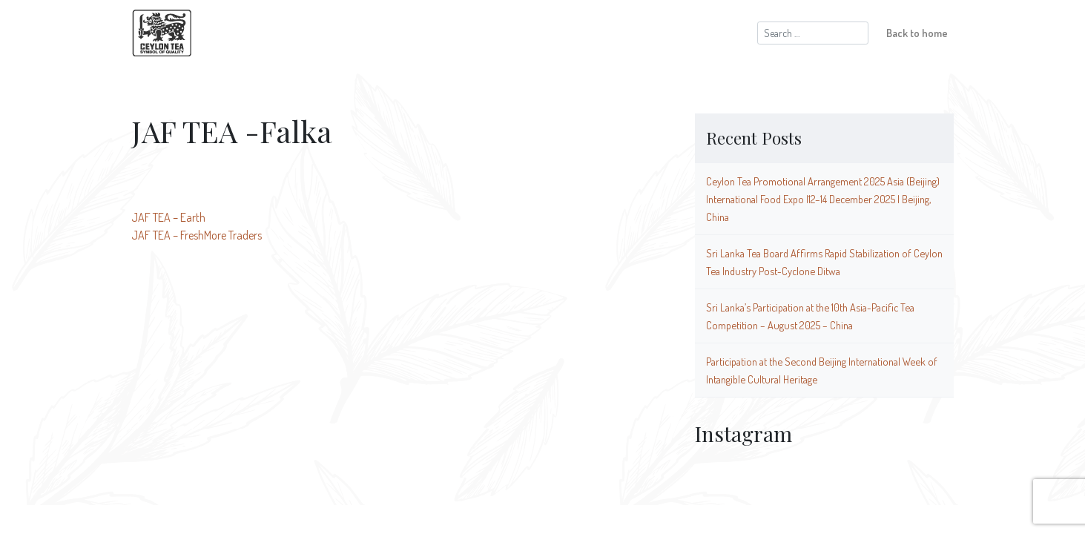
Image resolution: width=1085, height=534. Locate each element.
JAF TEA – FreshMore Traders (196, 235)
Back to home (917, 32)
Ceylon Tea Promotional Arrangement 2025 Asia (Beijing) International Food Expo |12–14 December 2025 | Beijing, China (823, 198)
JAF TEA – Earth (168, 217)
